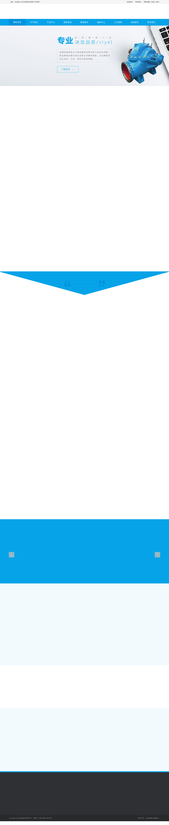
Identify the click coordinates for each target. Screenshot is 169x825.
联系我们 (138, 2)
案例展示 (84, 22)
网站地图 (147, 2)
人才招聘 (118, 22)
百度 (152, 2)
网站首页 (17, 22)
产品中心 (51, 22)
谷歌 (157, 2)
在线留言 (130, 2)
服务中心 (101, 22)
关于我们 (34, 22)
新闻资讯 (68, 22)
